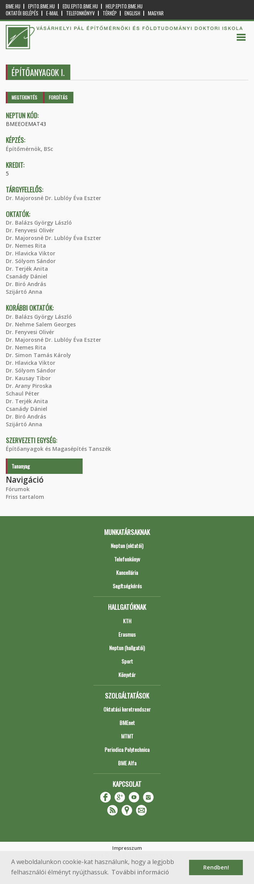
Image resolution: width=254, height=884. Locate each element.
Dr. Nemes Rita (26, 245)
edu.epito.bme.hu (80, 6)
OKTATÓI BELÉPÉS (22, 13)
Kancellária (127, 572)
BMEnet (127, 722)
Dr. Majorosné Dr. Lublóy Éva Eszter (53, 198)
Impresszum (127, 847)
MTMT (127, 736)
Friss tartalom (25, 496)
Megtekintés (24, 97)
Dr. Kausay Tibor (28, 378)
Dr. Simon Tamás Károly (38, 355)
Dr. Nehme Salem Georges (41, 324)
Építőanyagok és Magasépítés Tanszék (58, 448)
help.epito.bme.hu (124, 6)
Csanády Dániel (26, 276)
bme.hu (13, 6)
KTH (127, 621)
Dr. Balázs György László (39, 222)
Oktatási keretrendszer (127, 709)
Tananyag (21, 466)
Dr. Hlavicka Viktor (30, 253)
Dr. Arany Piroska (29, 385)
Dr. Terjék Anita (27, 268)
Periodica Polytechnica (127, 749)
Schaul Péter (22, 393)
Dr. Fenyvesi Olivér (30, 230)
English (132, 13)
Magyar (156, 13)
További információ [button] (140, 872)
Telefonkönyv (80, 13)
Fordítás (58, 97)
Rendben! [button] (216, 867)
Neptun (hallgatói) (127, 648)
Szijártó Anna (24, 291)
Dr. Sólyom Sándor (31, 261)
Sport (127, 661)
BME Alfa (127, 763)
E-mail (52, 13)
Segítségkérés (127, 586)
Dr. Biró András (26, 284)
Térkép (110, 13)
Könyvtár (127, 674)
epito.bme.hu (41, 6)
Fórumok (18, 489)
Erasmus (127, 634)
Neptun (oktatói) (127, 545)
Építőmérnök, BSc (29, 148)
